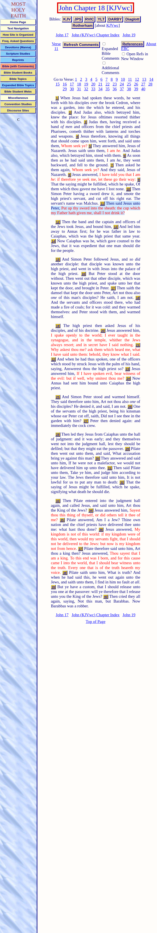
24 (122, 84)
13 (144, 79)
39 (136, 89)
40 (143, 89)
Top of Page (95, 621)
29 (65, 89)
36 (115, 89)
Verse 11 (56, 46)
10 (123, 79)
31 (79, 89)
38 (129, 89)
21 (100, 84)
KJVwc (112, 25)
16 (65, 84)
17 (72, 84)
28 (150, 84)
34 (100, 89)
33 (93, 89)
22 (107, 84)
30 (72, 89)
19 (86, 84)
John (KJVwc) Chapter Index (95, 35)
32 (86, 89)
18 (79, 84)
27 (143, 84)
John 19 (129, 35)
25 (129, 84)
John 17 (62, 35)
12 (137, 79)
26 (136, 84)
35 (107, 89)
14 (151, 79)
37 (122, 89)
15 (58, 84)
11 (130, 79)
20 (93, 84)
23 (115, 84)
